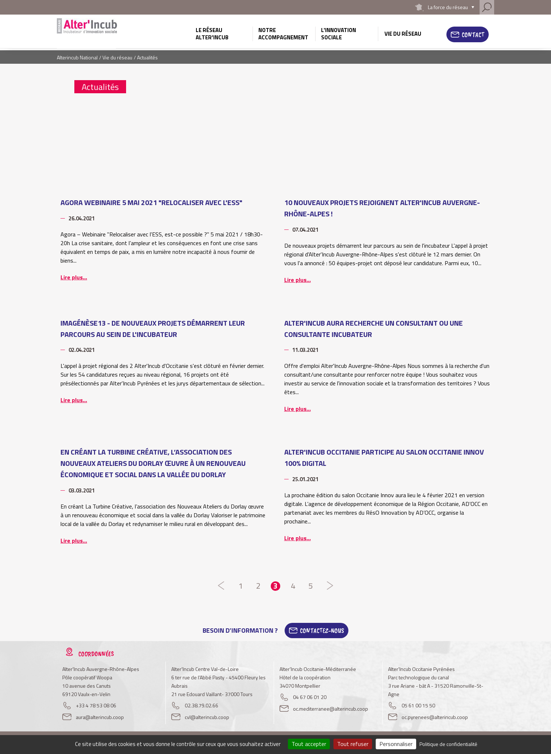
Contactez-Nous (322, 631)
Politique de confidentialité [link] (448, 744)
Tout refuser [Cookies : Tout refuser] (352, 743)
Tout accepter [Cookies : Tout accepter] (309, 743)
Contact (473, 35)
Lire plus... (73, 277)
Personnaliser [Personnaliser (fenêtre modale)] (396, 743)
